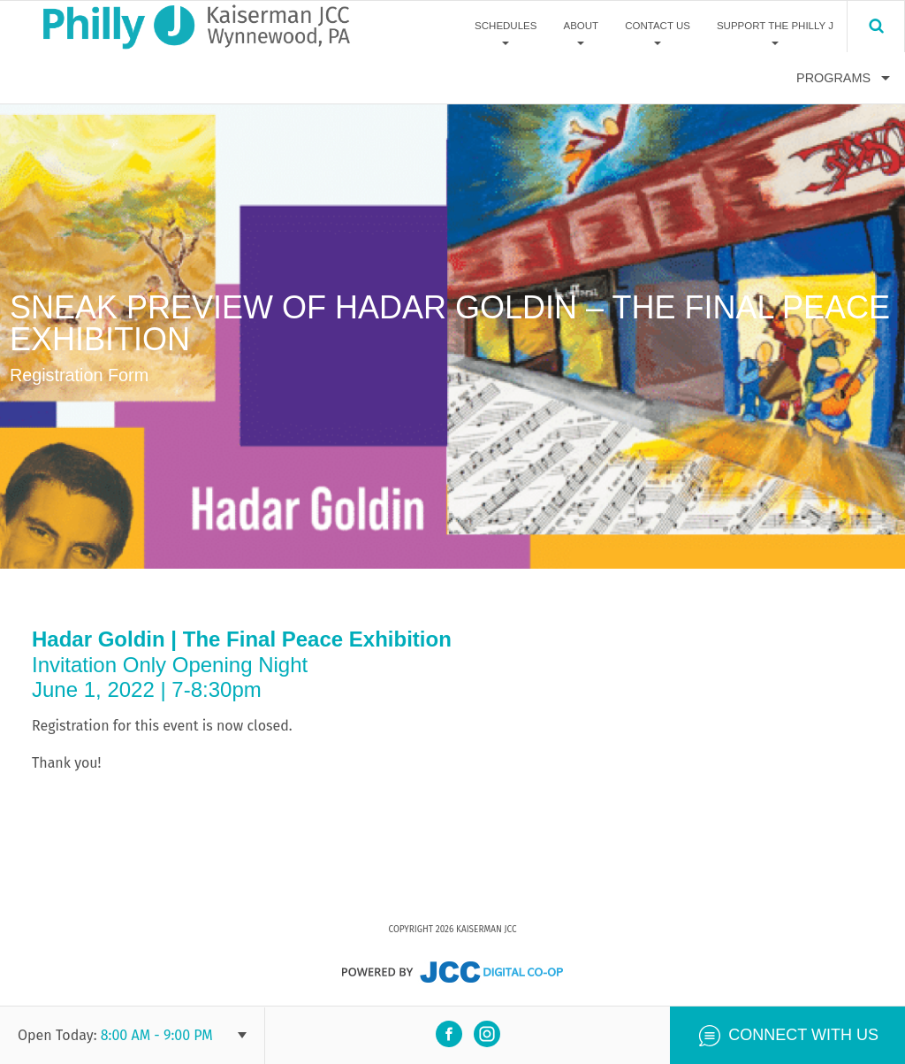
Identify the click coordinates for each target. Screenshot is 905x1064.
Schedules (505, 25)
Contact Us (657, 25)
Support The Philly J (775, 25)
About (580, 25)
